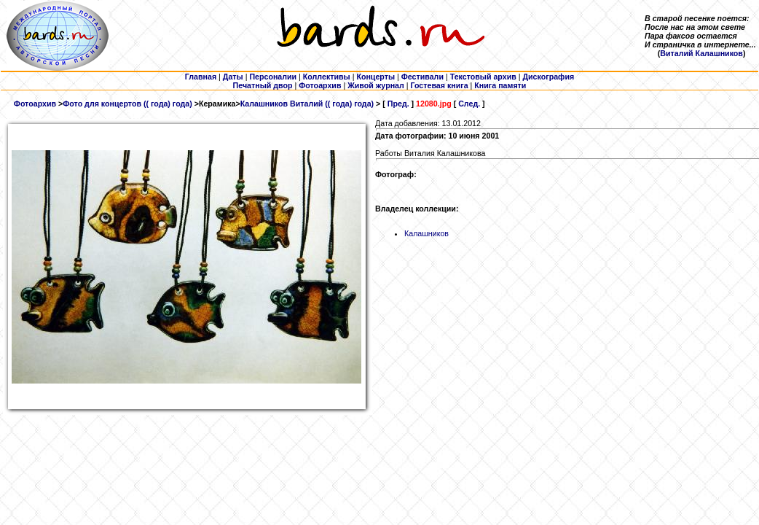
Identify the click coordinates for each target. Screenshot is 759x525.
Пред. (398, 103)
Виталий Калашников (701, 53)
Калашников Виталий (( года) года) (307, 103)
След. (469, 103)
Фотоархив (35, 103)
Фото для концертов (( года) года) (127, 103)
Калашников (426, 233)
